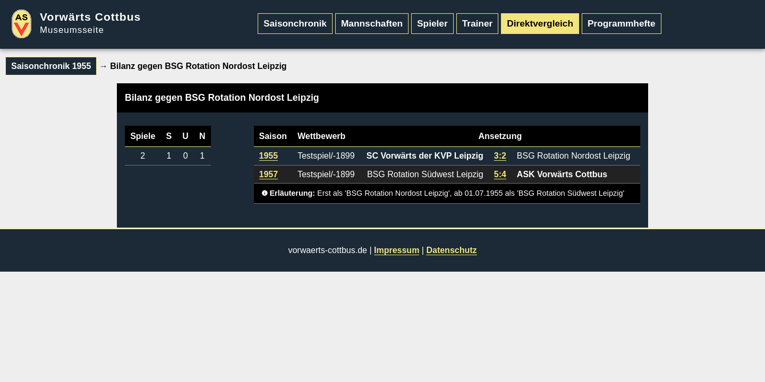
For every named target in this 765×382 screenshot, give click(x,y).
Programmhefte (622, 23)
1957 (268, 174)
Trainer (477, 23)
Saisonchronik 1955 (51, 66)
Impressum (396, 250)
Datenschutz (451, 250)
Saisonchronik (295, 23)
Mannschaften (372, 23)
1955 (268, 155)
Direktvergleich (540, 23)
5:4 (500, 174)
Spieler (432, 23)
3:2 (500, 155)
